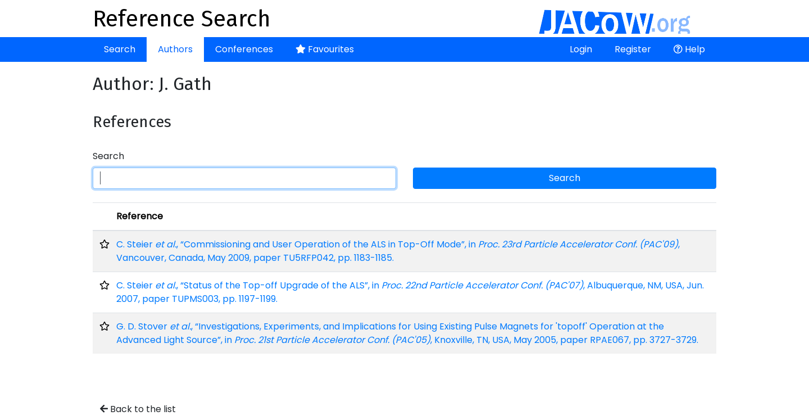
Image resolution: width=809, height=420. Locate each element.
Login (581, 49)
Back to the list (138, 409)
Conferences (244, 49)
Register (633, 49)
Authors (175, 49)
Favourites (325, 49)
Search (119, 49)
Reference (139, 216)
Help (689, 49)
